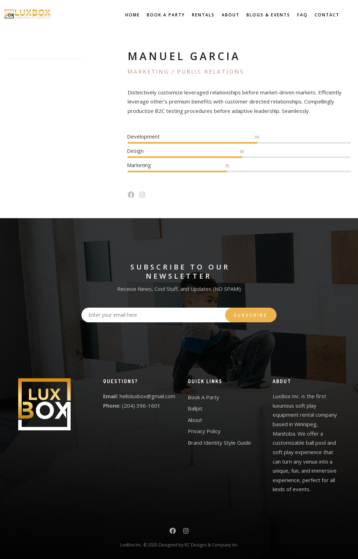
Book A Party (160, 15)
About (224, 15)
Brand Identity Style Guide (219, 442)
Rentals (197, 15)
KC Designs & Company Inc (211, 545)
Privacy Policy (204, 431)
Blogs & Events (262, 15)
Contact (320, 15)
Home (126, 15)
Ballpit (195, 408)
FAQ (296, 15)
